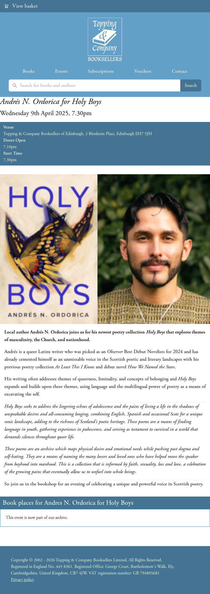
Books (29, 71)
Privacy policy (22, 580)
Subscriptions (101, 71)
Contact (179, 71)
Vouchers (142, 71)
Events (61, 71)
